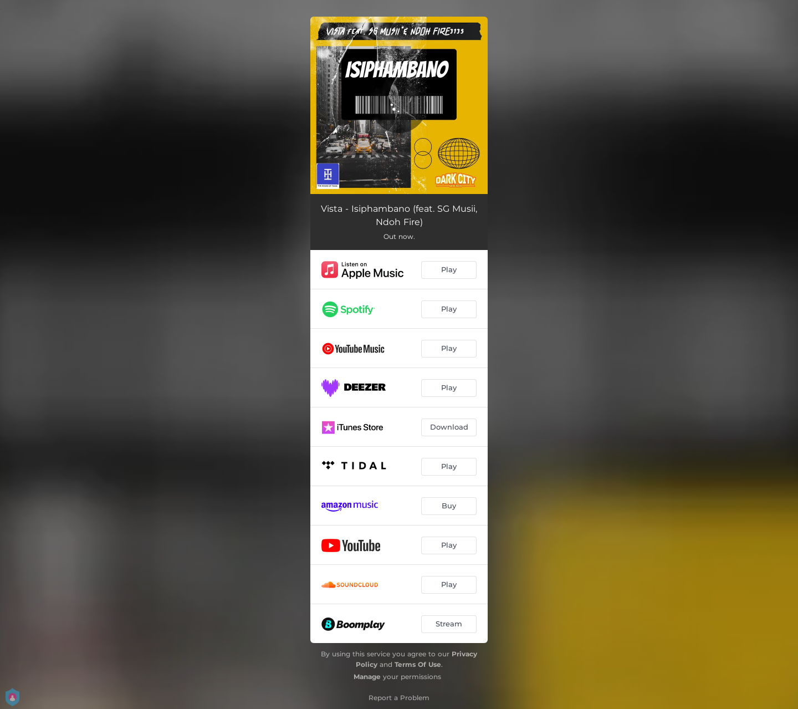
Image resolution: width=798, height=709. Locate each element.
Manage (367, 676)
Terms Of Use (418, 664)
